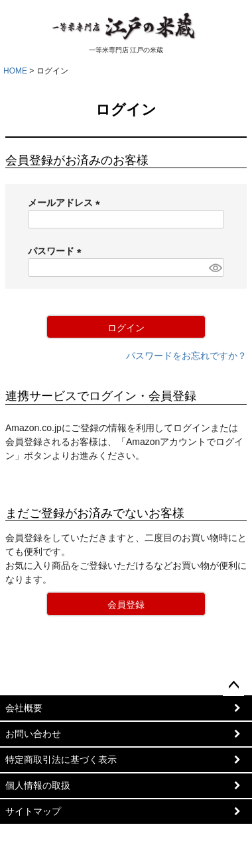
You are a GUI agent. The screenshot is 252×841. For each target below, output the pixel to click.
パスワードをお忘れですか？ (186, 355)
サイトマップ (33, 811)
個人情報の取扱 (37, 785)
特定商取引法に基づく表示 (61, 759)
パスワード (57, 251)
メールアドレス (66, 202)
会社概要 (23, 708)
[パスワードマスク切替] (214, 267)
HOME (15, 70)
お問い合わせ (33, 733)
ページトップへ (233, 685)
